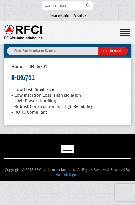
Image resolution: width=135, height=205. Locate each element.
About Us (80, 15)
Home (17, 66)
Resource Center (59, 15)
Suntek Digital (67, 174)
